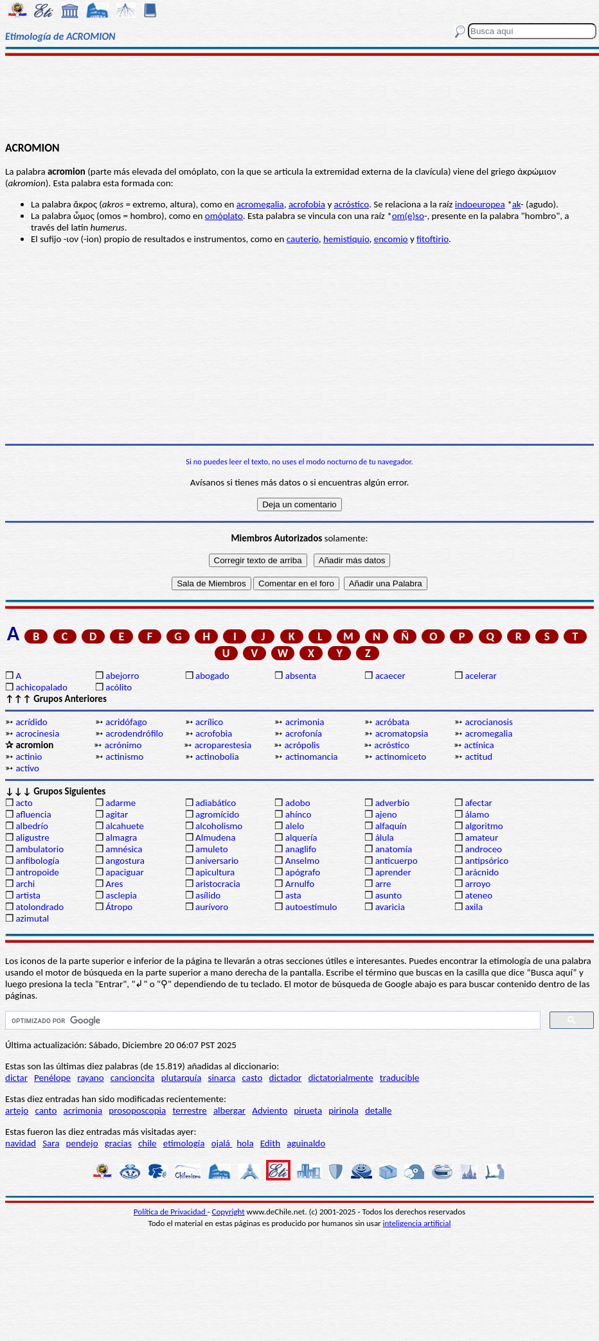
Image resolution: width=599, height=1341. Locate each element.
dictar (16, 1077)
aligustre (32, 837)
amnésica (123, 849)
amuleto (211, 849)
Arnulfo (299, 884)
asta (293, 895)
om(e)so (408, 216)
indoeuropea (480, 204)
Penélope (52, 1077)
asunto (388, 895)
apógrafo (302, 872)
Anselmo (302, 860)
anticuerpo (396, 860)
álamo (477, 814)
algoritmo (484, 826)
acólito (118, 687)
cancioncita (133, 1077)
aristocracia (217, 884)
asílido (207, 895)
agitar (116, 814)
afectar (478, 803)
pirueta (308, 1110)
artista (27, 895)
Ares (114, 884)
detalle (378, 1110)
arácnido (482, 872)
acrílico (209, 722)
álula (384, 837)
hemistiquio (346, 239)
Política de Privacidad (171, 1211)
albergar (229, 1110)
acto (23, 803)
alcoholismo (218, 826)
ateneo (478, 895)
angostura (125, 860)
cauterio (303, 239)
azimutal (32, 918)
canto (46, 1110)
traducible (399, 1077)
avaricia (390, 907)
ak (516, 204)
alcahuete (124, 826)
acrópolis (301, 745)
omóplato (224, 216)
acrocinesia (37, 733)
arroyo (477, 884)
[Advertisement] (299, 98)
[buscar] (272, 1020)
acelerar (480, 675)
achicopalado (41, 687)
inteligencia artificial (417, 1223)
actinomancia (311, 756)
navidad (20, 1143)
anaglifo (300, 849)
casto (252, 1077)
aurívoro (211, 907)
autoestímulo (311, 907)
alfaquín (391, 826)
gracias (118, 1143)
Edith (270, 1143)
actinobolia (217, 756)
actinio (28, 756)
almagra (121, 837)
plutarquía (181, 1077)
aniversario (216, 860)
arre (383, 884)
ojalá (222, 1143)
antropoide (36, 872)
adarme (120, 803)
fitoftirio (432, 239)
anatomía (394, 849)
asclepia (121, 895)
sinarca (222, 1077)
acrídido (31, 722)
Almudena (215, 837)
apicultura (215, 872)
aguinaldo (306, 1143)
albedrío (31, 826)
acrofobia (307, 204)
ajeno (386, 814)
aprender (393, 872)
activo (27, 768)
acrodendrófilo (134, 733)
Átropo (118, 907)
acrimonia (305, 722)
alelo (294, 826)
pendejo (82, 1143)
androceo (483, 849)
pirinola (343, 1110)
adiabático (215, 803)
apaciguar (124, 872)
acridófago (126, 722)
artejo (16, 1110)
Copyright (228, 1211)
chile (147, 1143)
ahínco (298, 814)
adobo (297, 803)
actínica (479, 745)
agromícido (217, 814)
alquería (301, 837)
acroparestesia (223, 745)
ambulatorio (39, 849)
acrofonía (303, 733)
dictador (285, 1077)
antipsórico (486, 860)
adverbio (392, 803)
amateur (481, 837)
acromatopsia (402, 733)
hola (245, 1143)
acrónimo (123, 745)
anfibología (37, 860)
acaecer (390, 675)
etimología (184, 1143)
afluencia (33, 814)
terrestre (189, 1110)
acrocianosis (488, 722)
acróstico (352, 204)
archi (25, 884)
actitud (478, 756)
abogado (212, 675)
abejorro (122, 675)
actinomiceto (401, 756)
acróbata (392, 722)
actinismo (124, 756)
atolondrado (39, 907)
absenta (300, 675)
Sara (50, 1143)
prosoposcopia (137, 1110)
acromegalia (260, 204)
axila (474, 907)
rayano (90, 1077)
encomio (391, 239)
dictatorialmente (340, 1077)
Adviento (269, 1110)
